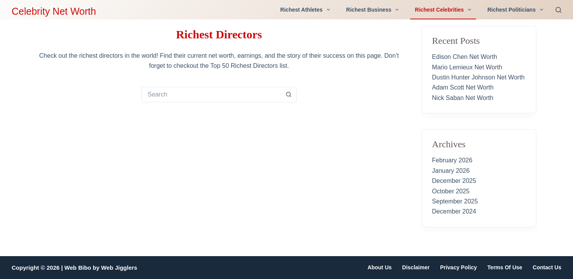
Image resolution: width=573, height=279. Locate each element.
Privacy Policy (458, 267)
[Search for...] (211, 94)
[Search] (558, 10)
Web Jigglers (119, 267)
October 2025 (450, 191)
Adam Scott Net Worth (463, 87)
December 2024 (454, 211)
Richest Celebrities (444, 9)
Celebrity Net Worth (54, 11)
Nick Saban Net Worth (462, 98)
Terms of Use (504, 267)
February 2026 (452, 160)
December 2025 (454, 180)
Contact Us (547, 267)
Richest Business (374, 9)
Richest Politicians (516, 9)
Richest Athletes (306, 9)
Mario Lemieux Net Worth (467, 67)
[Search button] (289, 94)
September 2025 (455, 201)
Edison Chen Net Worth (464, 56)
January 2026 (450, 170)
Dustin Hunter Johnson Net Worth (478, 77)
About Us (380, 267)
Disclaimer (416, 267)
